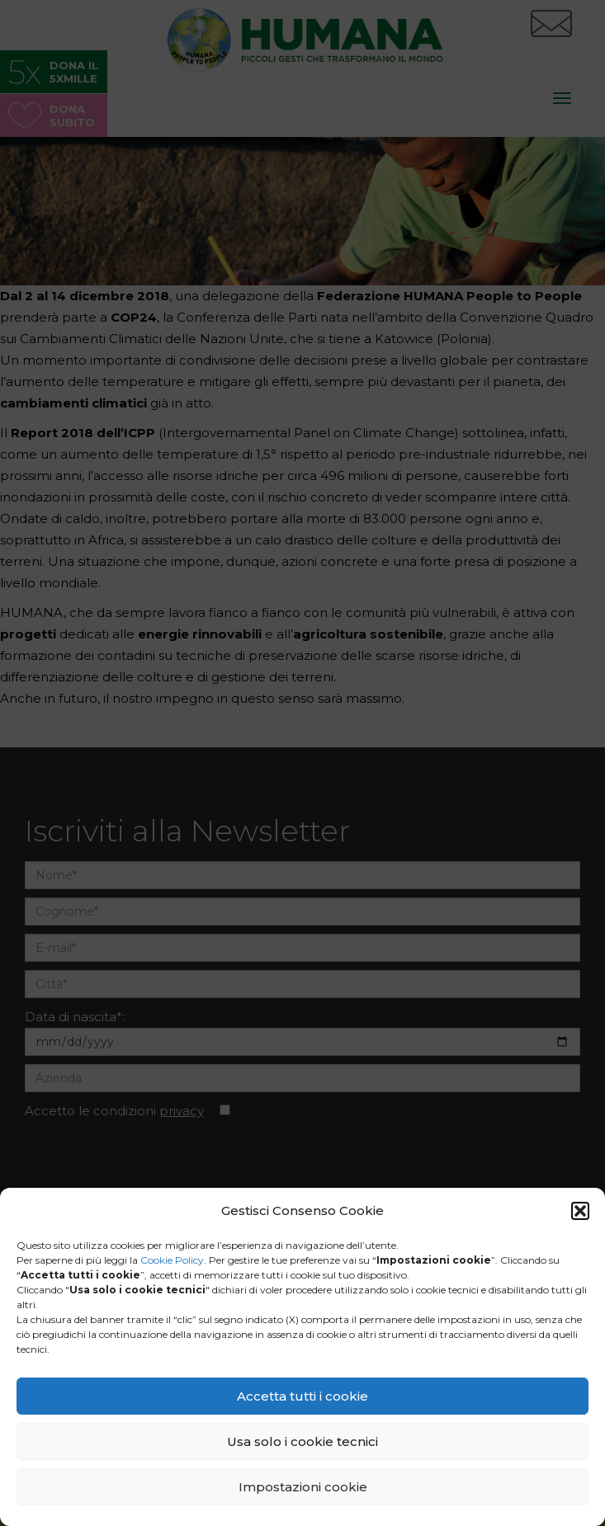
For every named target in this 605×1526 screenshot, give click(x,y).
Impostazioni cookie (303, 1487)
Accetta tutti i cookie (302, 1396)
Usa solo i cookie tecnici (302, 1441)
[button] (580, 1211)
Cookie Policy (172, 1260)
